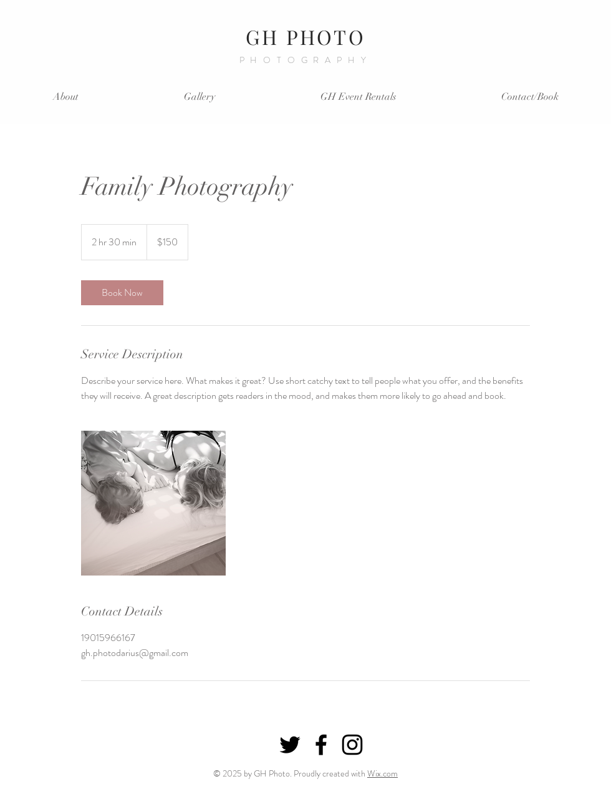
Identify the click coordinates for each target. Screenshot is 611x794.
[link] (122, 292)
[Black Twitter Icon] (290, 744)
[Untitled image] (153, 503)
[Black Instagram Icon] (352, 744)
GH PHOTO (305, 36)
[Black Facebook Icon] (321, 744)
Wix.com (382, 773)
